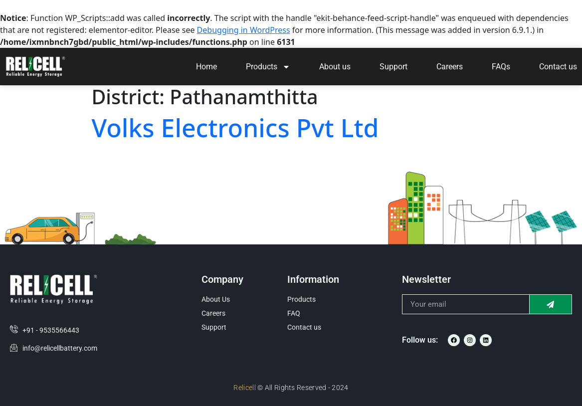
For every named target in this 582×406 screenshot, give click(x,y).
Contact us (558, 66)
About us (335, 66)
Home (206, 66)
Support (393, 66)
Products (268, 66)
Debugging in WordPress (243, 29)
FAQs (501, 66)
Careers (449, 66)
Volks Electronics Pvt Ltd (235, 128)
